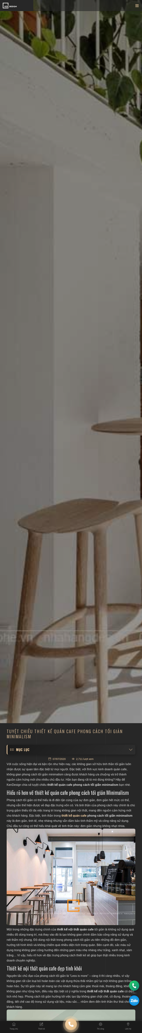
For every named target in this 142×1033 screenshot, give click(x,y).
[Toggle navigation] (137, 6)
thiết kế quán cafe (74, 815)
